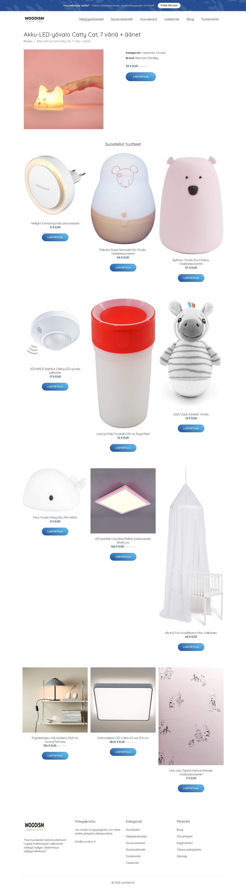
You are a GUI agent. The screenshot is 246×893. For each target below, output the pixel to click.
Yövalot (161, 57)
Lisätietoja (140, 81)
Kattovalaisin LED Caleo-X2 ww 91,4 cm (123, 742)
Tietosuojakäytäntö (189, 854)
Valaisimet (171, 21)
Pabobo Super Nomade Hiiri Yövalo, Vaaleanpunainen (123, 256)
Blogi (190, 21)
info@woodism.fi (85, 846)
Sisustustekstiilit (122, 21)
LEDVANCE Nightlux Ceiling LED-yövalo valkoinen (55, 375)
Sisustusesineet (135, 847)
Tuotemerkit (210, 21)
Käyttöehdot (185, 847)
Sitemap (182, 860)
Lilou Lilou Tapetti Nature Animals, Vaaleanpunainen (191, 776)
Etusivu (28, 45)
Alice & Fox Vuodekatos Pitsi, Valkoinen (191, 637)
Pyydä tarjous (169, 5)
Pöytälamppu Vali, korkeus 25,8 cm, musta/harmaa (55, 744)
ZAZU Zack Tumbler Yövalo (191, 418)
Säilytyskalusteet (91, 21)
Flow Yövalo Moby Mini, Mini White (55, 522)
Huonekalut (148, 21)
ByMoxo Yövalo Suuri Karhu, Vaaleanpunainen (191, 266)
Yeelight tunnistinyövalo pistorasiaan (55, 227)
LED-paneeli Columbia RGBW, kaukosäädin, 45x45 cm (123, 545)
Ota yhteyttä (184, 840)
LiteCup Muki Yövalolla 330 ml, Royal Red (123, 438)
